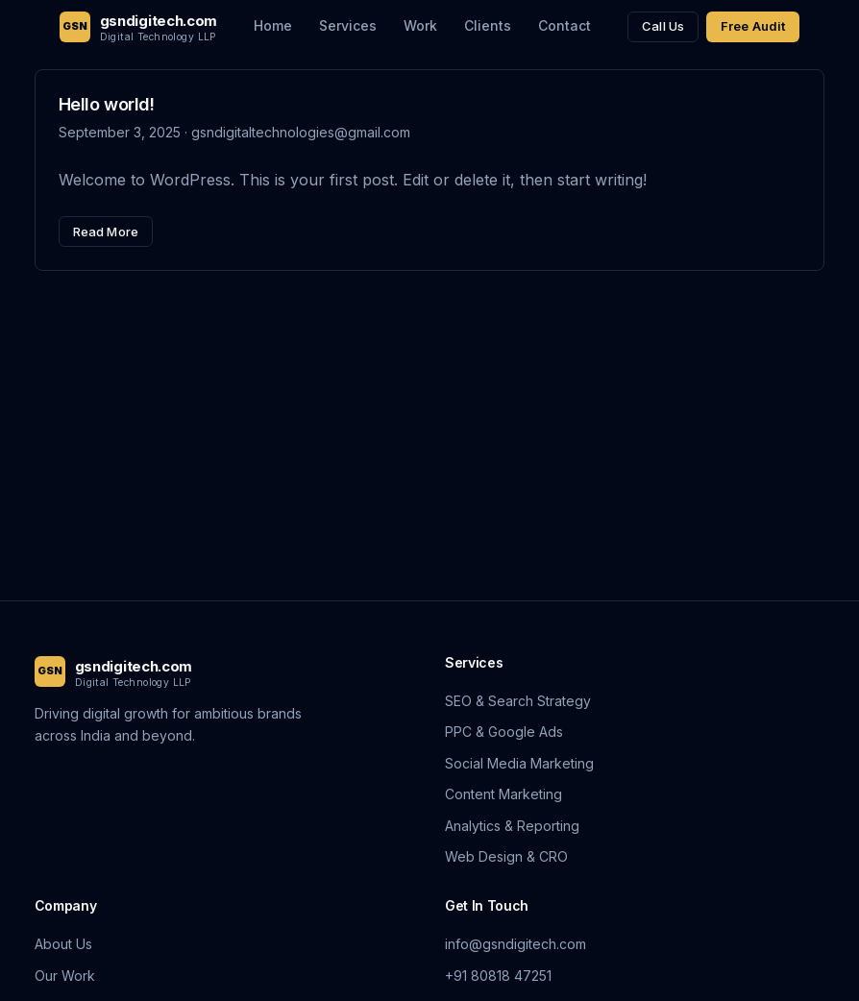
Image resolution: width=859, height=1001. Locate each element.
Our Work (65, 975)
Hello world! (107, 104)
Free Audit (753, 26)
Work (420, 25)
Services (348, 25)
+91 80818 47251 (498, 975)
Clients (487, 25)
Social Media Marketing (519, 763)
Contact (564, 25)
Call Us (663, 26)
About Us (63, 944)
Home (273, 25)
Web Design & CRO (506, 856)
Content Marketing (503, 794)
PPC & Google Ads (504, 731)
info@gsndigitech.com (515, 944)
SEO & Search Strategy (518, 701)
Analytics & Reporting (512, 826)
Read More (105, 231)
